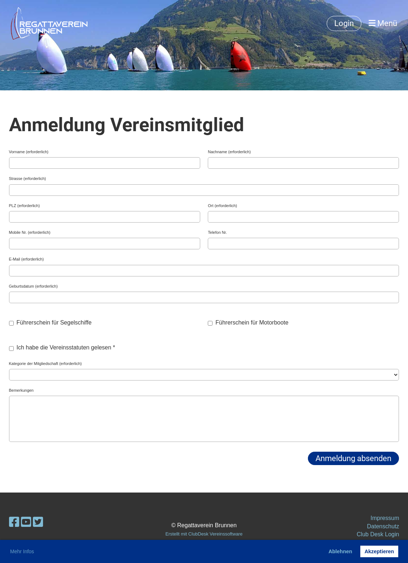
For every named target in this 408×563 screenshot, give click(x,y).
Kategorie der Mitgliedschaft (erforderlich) (45, 363)
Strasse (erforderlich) (27, 178)
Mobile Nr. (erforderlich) (30, 232)
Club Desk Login (378, 534)
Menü (383, 23)
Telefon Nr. (217, 232)
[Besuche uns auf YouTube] (26, 522)
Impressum (384, 518)
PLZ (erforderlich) (24, 205)
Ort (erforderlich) (222, 205)
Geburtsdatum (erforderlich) (33, 286)
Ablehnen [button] (340, 551)
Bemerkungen (21, 390)
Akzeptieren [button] (379, 551)
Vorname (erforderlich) (28, 152)
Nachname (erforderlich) (229, 152)
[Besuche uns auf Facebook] (14, 522)
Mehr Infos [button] (22, 551)
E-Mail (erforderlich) (26, 259)
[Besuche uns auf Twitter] (38, 522)
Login (344, 23)
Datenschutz (383, 526)
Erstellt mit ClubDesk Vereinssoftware (204, 534)
